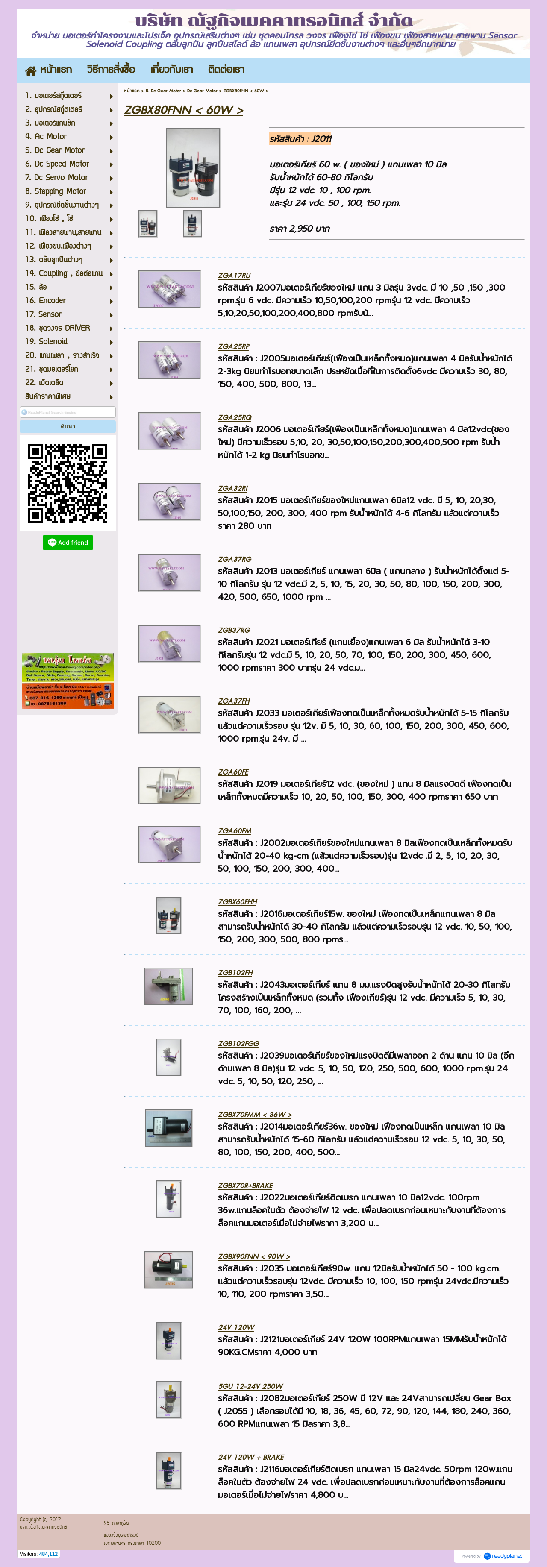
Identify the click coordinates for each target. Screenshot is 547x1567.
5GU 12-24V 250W (250, 1386)
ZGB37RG (234, 630)
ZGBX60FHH (237, 902)
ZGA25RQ (234, 417)
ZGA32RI (232, 488)
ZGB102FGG (238, 1044)
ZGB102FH (235, 973)
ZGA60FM (234, 831)
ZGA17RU (234, 275)
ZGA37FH (233, 701)
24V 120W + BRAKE (250, 1457)
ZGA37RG (234, 559)
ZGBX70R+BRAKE (245, 1185)
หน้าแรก (132, 91)
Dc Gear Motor (202, 91)
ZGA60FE (233, 772)
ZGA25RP (233, 346)
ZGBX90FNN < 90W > (254, 1256)
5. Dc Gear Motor (163, 91)
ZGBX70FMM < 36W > (254, 1114)
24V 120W (236, 1327)
